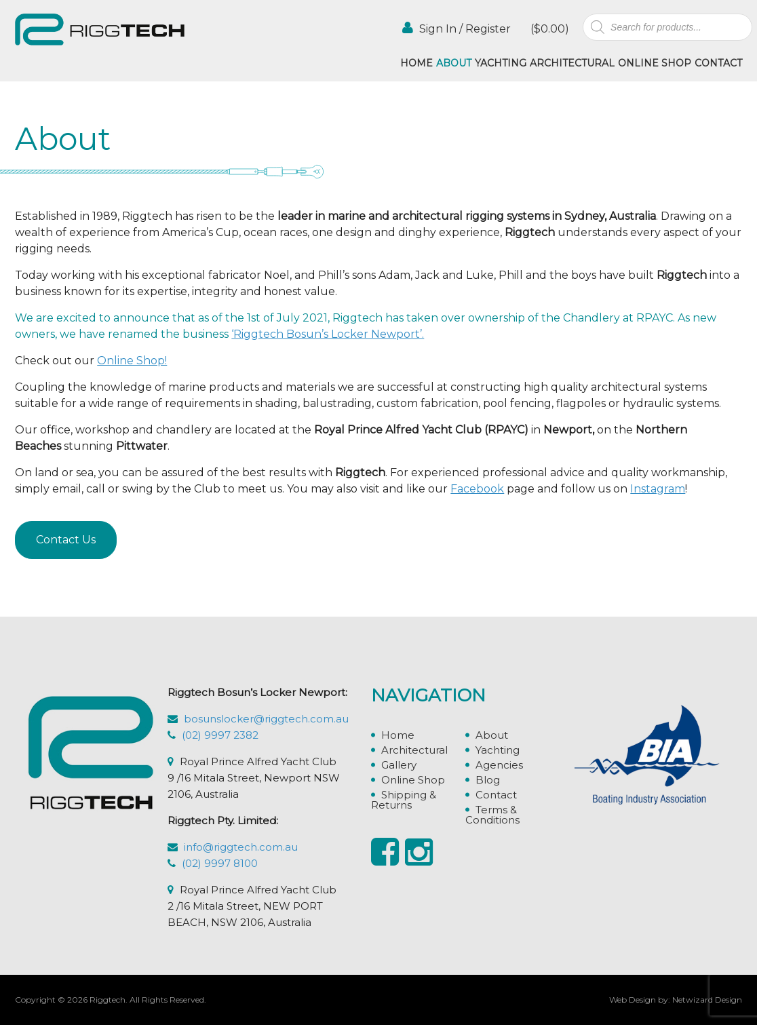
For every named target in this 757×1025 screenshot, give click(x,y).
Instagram (657, 488)
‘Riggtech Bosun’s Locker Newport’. (327, 334)
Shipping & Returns (403, 799)
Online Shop (654, 63)
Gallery (398, 764)
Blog (487, 779)
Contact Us (66, 539)
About (453, 63)
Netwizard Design (707, 999)
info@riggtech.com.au (241, 846)
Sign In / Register (456, 28)
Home (416, 63)
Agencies (499, 764)
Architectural (572, 63)
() (548, 28)
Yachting (500, 63)
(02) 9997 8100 (220, 863)
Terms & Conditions (492, 814)
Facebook (477, 488)
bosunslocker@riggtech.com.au (266, 718)
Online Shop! (132, 360)
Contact (718, 63)
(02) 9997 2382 (220, 735)
